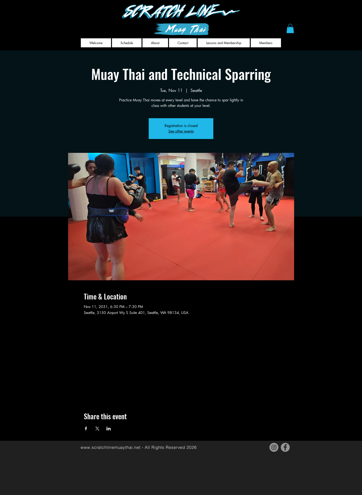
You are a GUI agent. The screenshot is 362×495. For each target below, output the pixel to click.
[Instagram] (273, 447)
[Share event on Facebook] (86, 428)
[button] (290, 28)
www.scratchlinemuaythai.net (110, 447)
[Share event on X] (97, 428)
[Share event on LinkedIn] (108, 428)
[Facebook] (285, 447)
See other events (181, 131)
